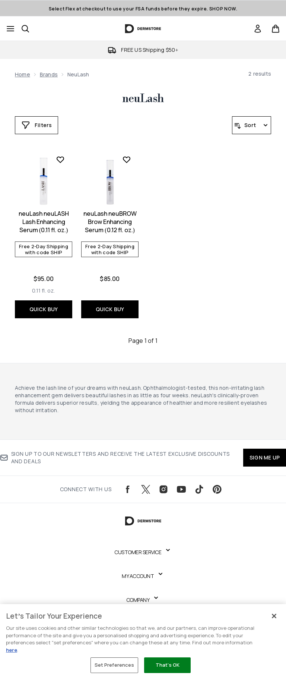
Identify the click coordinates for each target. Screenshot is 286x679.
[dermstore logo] (143, 28)
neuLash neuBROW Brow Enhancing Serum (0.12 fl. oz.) (110, 221)
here (11, 650)
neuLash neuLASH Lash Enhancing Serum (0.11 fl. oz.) (44, 221)
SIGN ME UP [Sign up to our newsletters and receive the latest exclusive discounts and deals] (265, 457)
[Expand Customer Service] (143, 552)
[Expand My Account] (143, 576)
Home (22, 74)
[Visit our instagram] (163, 489)
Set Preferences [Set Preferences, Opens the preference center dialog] (114, 664)
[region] (143, 641)
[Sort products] (251, 125)
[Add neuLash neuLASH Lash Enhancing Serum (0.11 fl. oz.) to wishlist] (60, 159)
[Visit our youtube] (181, 489)
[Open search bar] (25, 28)
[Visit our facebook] (128, 489)
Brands (49, 74)
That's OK (167, 664)
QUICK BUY (43, 309)
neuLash (143, 99)
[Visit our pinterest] (217, 489)
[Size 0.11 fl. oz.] (43, 290)
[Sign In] (257, 28)
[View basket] (275, 28)
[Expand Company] (143, 600)
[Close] (274, 616)
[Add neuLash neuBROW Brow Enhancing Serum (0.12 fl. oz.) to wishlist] (127, 159)
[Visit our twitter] (146, 489)
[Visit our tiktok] (199, 489)
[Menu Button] (10, 28)
